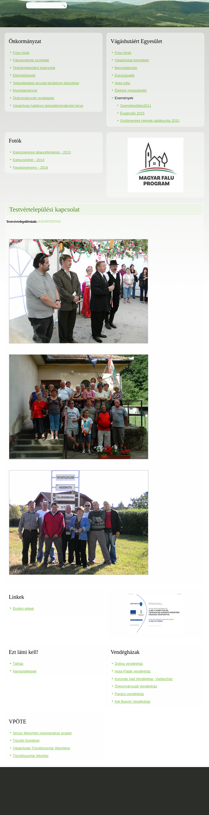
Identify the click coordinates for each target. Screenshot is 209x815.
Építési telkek (23, 608)
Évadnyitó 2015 (132, 113)
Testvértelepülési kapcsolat (34, 68)
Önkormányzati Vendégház (136, 686)
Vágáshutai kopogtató (132, 60)
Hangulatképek (24, 671)
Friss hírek (21, 53)
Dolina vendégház (129, 664)
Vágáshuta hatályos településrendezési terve (48, 106)
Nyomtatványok (25, 90)
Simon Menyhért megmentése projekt (42, 733)
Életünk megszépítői (130, 90)
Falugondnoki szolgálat (31, 60)
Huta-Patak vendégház (132, 671)
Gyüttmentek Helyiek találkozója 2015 (149, 121)
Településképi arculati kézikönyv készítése (46, 83)
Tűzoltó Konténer (26, 740)
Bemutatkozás (126, 68)
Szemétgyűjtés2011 (135, 106)
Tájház (18, 664)
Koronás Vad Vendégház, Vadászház (144, 679)
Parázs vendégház (129, 694)
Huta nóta (122, 83)
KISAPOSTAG (49, 221)
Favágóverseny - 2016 (30, 167)
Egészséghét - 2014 (28, 160)
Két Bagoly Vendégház (132, 701)
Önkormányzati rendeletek (33, 98)
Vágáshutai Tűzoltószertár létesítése (41, 748)
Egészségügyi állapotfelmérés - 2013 (42, 152)
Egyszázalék (124, 75)
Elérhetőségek (24, 75)
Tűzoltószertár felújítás (30, 756)
